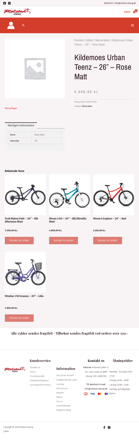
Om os (59, 401)
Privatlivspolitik (37, 376)
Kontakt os (35, 367)
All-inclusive (62, 388)
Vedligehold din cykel (66, 379)
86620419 (108, 3)
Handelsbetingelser (39, 380)
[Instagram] (9, 3)
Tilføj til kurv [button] (19, 240)
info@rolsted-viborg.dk (125, 3)
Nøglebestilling (63, 409)
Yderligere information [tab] (21, 125)
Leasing (60, 384)
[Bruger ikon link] (11, 25)
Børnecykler (102, 40)
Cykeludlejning (63, 405)
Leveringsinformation (40, 384)
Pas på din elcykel (64, 375)
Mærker (60, 392)
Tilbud (59, 397)
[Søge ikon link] (23, 25)
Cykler (89, 40)
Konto (33, 371)
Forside (78, 40)
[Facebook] (4, 3)
